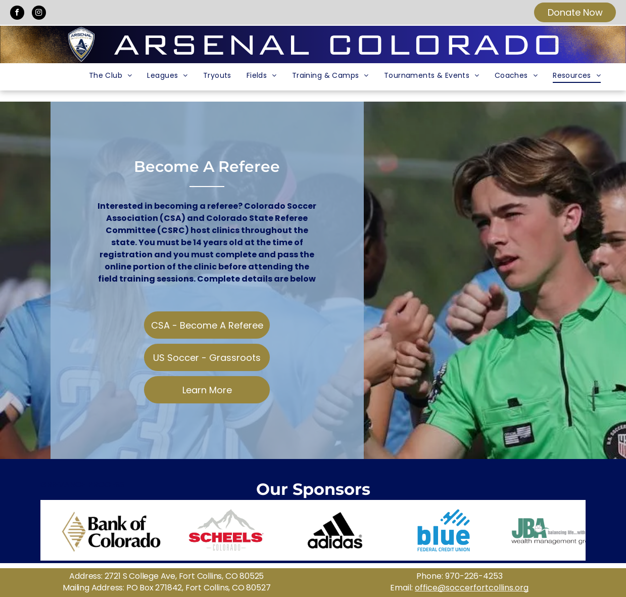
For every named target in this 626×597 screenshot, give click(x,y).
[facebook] (17, 14)
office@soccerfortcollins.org (471, 587)
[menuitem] (110, 75)
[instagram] (39, 14)
